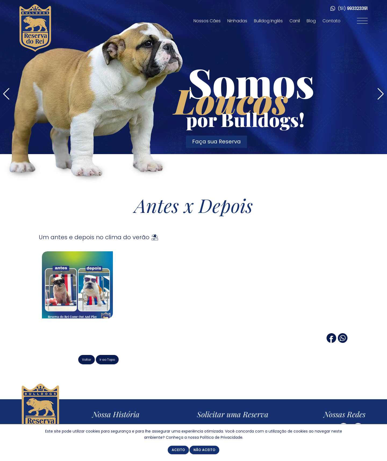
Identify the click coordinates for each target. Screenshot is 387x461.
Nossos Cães (207, 21)
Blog (311, 21)
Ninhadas (237, 21)
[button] (380, 94)
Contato (331, 21)
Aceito (178, 450)
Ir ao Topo (127, 359)
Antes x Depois (193, 205)
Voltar (110, 359)
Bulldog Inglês (268, 21)
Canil (294, 21)
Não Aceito (204, 450)
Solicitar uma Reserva (235, 415)
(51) (349, 8)
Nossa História (121, 415)
